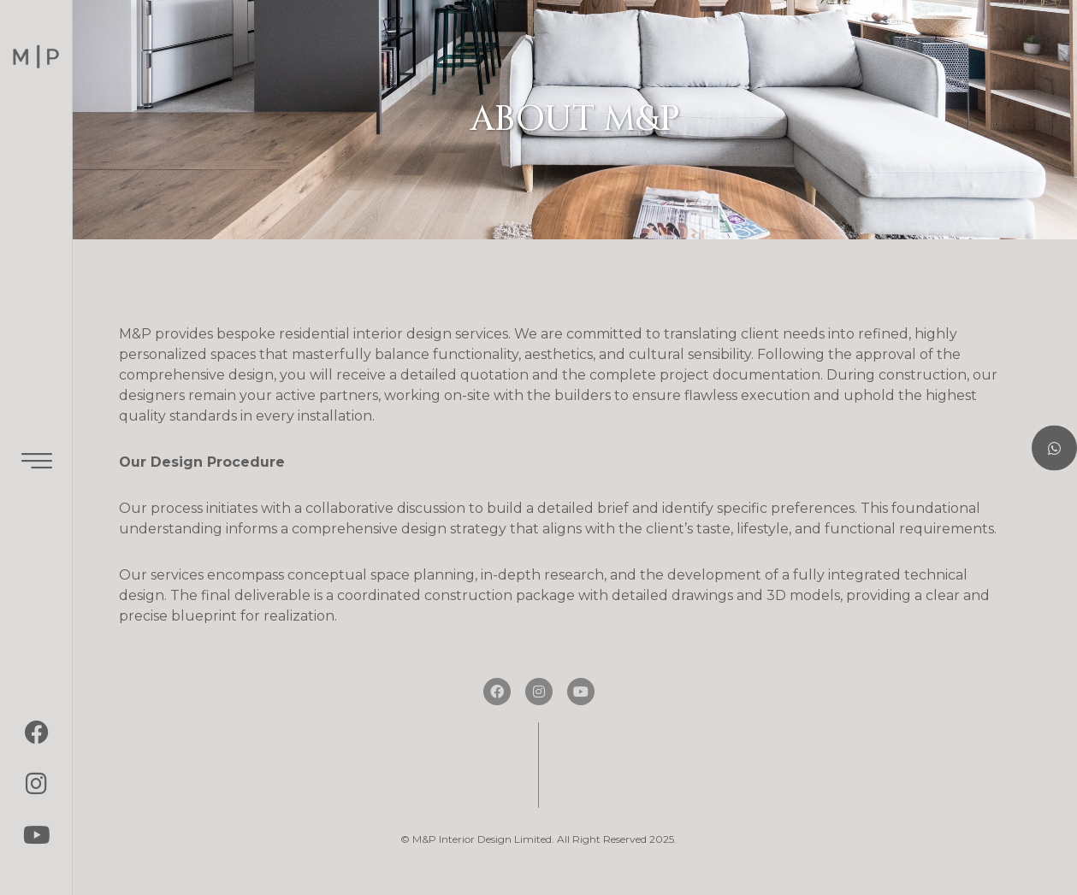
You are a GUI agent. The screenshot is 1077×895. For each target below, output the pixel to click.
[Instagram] (37, 784)
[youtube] (37, 835)
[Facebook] (37, 733)
